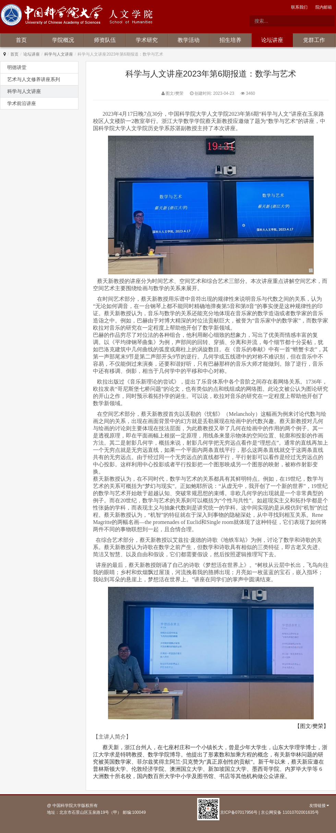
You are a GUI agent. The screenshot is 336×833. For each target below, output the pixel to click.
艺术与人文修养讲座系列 (33, 79)
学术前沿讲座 (21, 103)
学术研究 (147, 40)
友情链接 (319, 805)
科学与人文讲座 (58, 54)
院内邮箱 (323, 7)
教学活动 (189, 40)
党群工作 (314, 40)
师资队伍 (105, 40)
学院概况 (63, 40)
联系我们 (299, 7)
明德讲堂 (16, 67)
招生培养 (230, 40)
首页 (21, 40)
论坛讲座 (272, 40)
